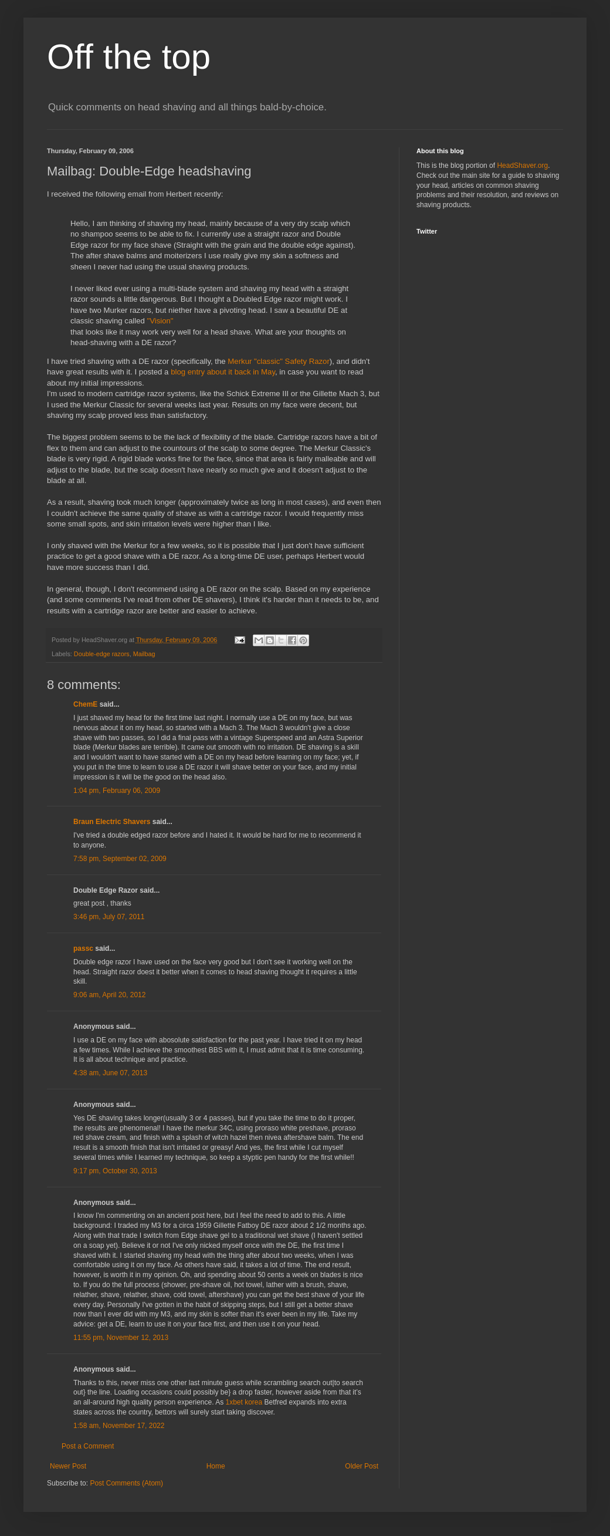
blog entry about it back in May (223, 371)
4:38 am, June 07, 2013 (110, 1073)
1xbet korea (244, 1402)
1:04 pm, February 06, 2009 (116, 790)
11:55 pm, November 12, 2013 (120, 1338)
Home (215, 1466)
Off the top (129, 56)
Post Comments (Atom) (126, 1483)
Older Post (361, 1466)
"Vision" (160, 320)
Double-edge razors (102, 653)
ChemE (85, 704)
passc (83, 948)
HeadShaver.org (522, 165)
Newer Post (68, 1466)
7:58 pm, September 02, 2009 (120, 859)
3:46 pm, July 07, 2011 (108, 917)
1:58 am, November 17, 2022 (118, 1426)
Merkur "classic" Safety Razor (279, 361)
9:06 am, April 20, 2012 (109, 995)
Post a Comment (88, 1446)
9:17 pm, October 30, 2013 (115, 1171)
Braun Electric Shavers (111, 822)
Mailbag (144, 653)
